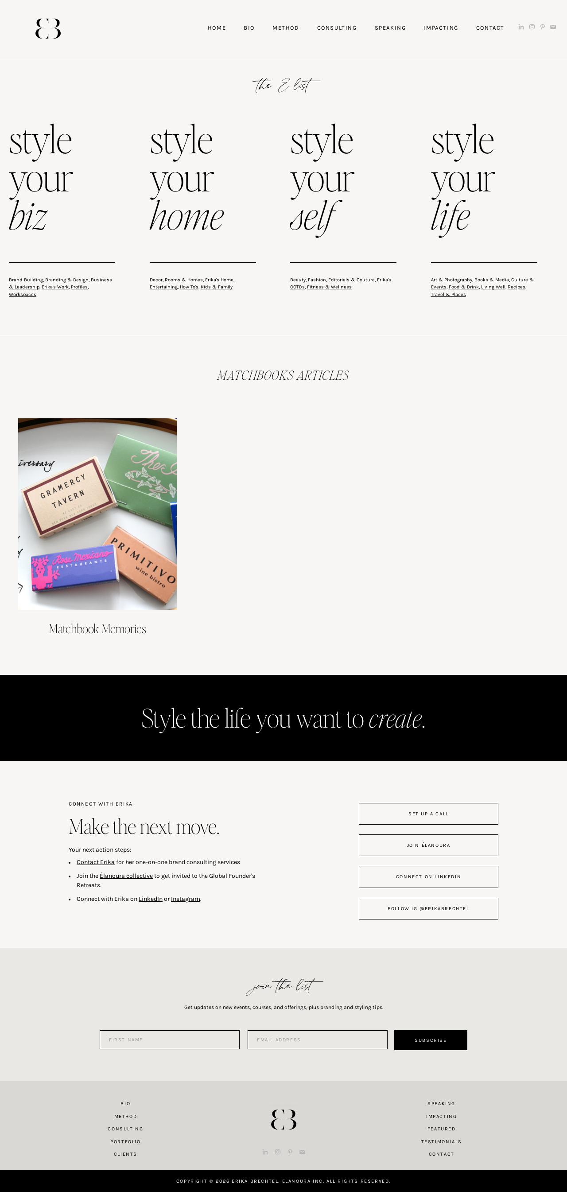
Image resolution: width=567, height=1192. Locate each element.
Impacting (441, 1116)
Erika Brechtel (48, 29)
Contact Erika (96, 862)
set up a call (428, 814)
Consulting (125, 1129)
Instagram (185, 899)
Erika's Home (219, 280)
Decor (156, 280)
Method (125, 1116)
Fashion (317, 280)
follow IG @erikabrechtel (428, 909)
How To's (189, 287)
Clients (125, 1154)
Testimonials (441, 1142)
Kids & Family (217, 287)
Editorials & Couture (351, 280)
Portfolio (125, 1142)
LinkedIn (151, 899)
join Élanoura (428, 845)
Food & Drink (464, 287)
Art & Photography (451, 280)
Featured (441, 1129)
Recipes (516, 287)
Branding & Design (67, 280)
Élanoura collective (126, 876)
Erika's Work (55, 287)
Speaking (441, 1103)
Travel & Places (448, 294)
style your (41, 179)
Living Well (493, 287)
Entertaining (164, 287)
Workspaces (22, 294)
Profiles (79, 287)
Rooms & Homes (184, 280)
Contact (441, 1154)
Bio (125, 1103)
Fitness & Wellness (329, 287)
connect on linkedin (428, 877)
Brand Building (26, 280)
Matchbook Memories (97, 628)
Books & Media (491, 280)
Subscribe (431, 1040)
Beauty (298, 280)
